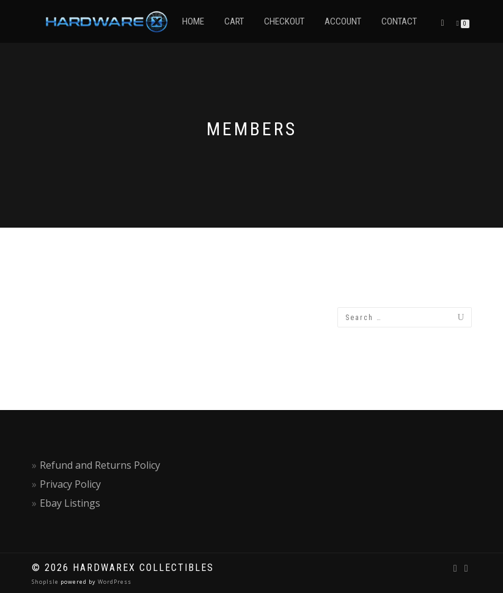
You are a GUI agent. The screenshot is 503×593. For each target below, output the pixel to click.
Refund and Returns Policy (100, 465)
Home (193, 21)
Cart (234, 21)
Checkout (284, 21)
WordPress (113, 582)
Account (343, 21)
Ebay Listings (70, 503)
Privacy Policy (70, 484)
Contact (399, 21)
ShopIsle (46, 582)
